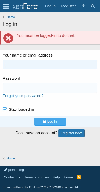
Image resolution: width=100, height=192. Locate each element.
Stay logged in (21, 109)
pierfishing (14, 170)
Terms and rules (36, 177)
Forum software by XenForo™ (41, 187)
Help (56, 177)
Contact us (12, 177)
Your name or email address (28, 55)
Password (11, 78)
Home (68, 177)
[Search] (92, 6)
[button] (6, 6)
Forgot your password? (23, 95)
